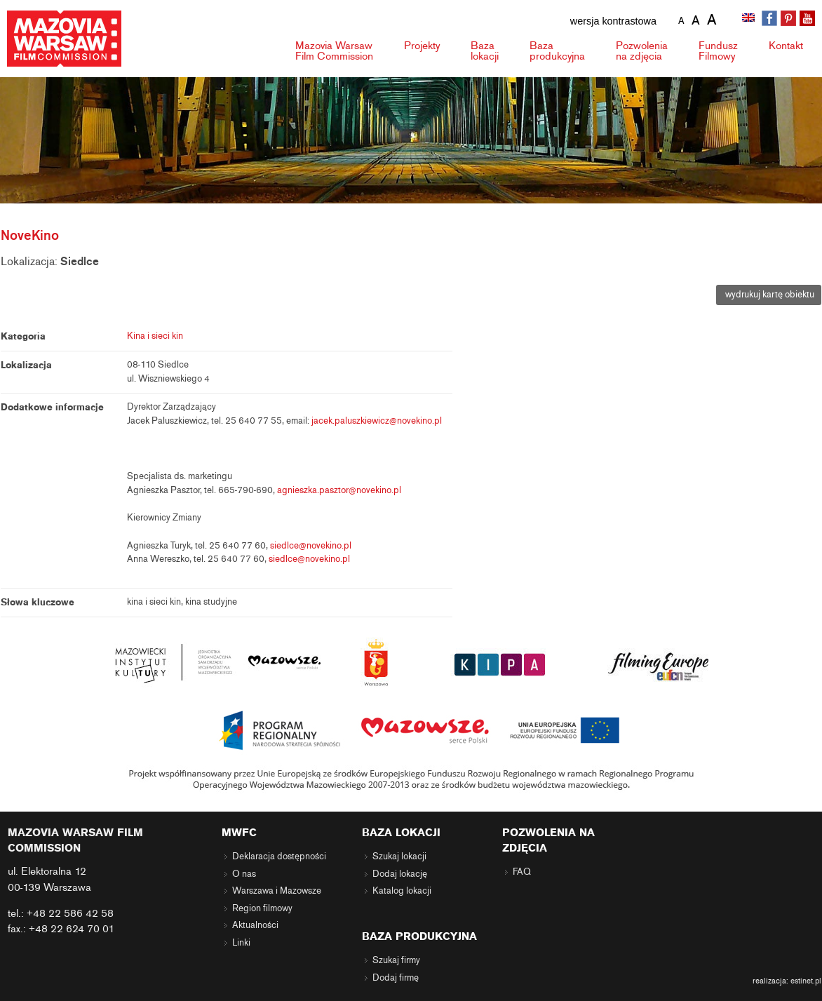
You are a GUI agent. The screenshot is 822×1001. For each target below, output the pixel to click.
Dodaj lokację (399, 874)
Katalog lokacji (401, 890)
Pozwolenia (642, 50)
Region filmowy (262, 908)
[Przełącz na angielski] (749, 19)
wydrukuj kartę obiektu (768, 294)
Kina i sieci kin (155, 336)
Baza (485, 50)
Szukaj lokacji (399, 856)
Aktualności (255, 925)
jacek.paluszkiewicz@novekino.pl (376, 420)
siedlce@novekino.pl (310, 545)
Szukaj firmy (396, 960)
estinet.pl (805, 981)
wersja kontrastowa (613, 21)
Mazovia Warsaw (334, 50)
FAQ (522, 872)
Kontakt (786, 45)
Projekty (422, 45)
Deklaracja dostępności (279, 856)
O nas (244, 874)
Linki (241, 942)
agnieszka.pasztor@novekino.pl (339, 490)
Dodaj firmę (395, 977)
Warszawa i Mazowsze (276, 890)
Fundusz (718, 50)
